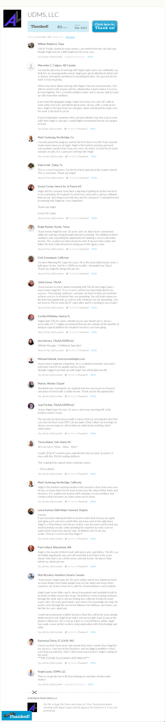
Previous (70, 36)
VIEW (90, 56)
